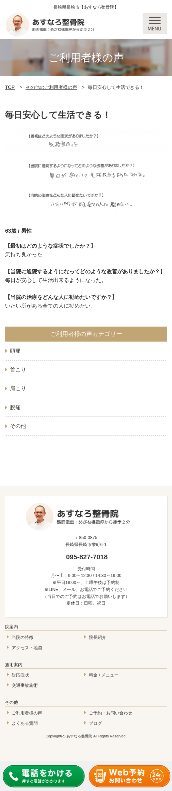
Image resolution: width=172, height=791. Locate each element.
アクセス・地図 (27, 647)
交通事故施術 (25, 685)
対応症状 (20, 674)
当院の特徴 (22, 637)
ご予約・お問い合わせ (110, 712)
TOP (10, 87)
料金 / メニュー (104, 674)
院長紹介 (97, 637)
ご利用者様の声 (27, 712)
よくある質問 (25, 723)
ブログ (95, 723)
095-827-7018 (87, 557)
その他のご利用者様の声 (51, 87)
